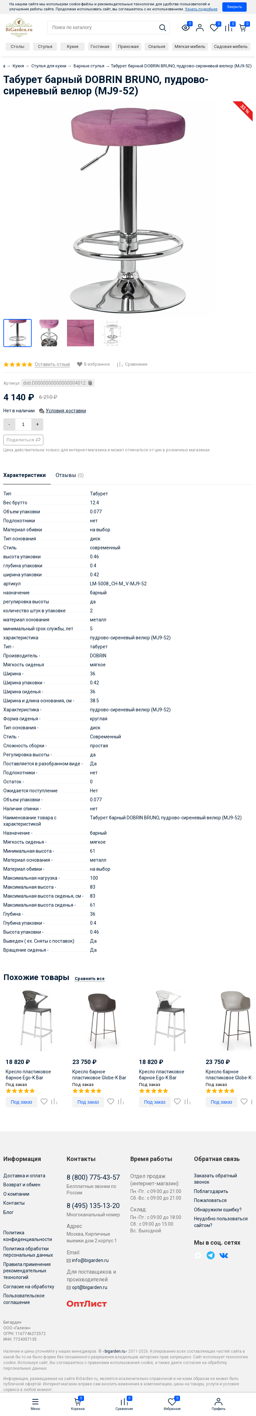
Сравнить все (90, 978)
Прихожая (128, 46)
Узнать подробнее (201, 9)
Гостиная (100, 46)
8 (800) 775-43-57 (93, 1177)
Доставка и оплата (24, 1175)
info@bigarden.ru (88, 1260)
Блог (8, 1212)
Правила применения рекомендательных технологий (27, 1271)
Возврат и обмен (21, 1184)
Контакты (14, 1203)
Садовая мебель (231, 46)
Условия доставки (66, 410)
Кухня (72, 46)
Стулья (45, 46)
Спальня (156, 46)
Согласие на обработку (28, 1286)
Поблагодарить (211, 1191)
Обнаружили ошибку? (218, 1209)
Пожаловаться (210, 1200)
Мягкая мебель (190, 46)
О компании (16, 1194)
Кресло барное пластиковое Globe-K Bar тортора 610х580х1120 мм (101, 1077)
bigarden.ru (115, 1351)
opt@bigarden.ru (87, 1287)
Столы (17, 46)
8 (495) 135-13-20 (93, 1206)
